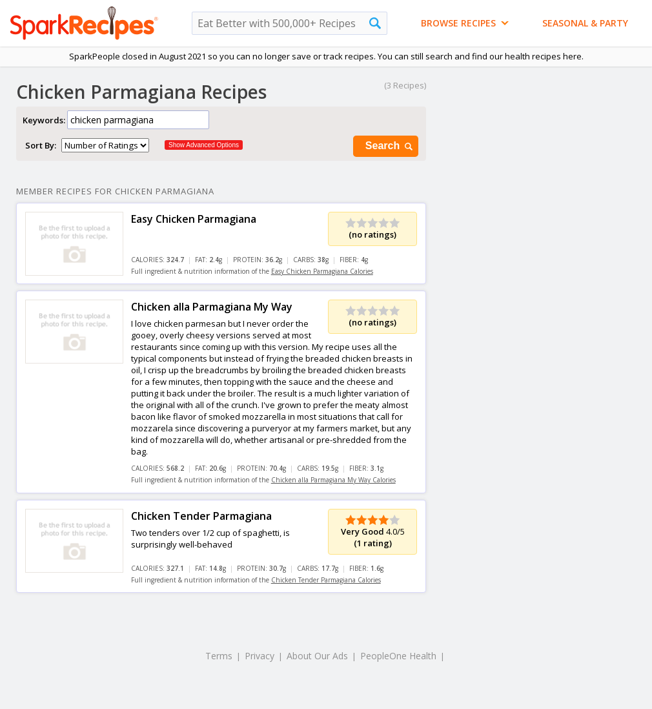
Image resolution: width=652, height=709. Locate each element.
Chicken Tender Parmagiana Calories (326, 579)
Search (389, 146)
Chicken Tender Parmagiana (201, 516)
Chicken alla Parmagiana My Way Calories (333, 479)
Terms (218, 656)
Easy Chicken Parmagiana (193, 219)
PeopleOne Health (398, 656)
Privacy (259, 656)
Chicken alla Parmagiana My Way (211, 307)
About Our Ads (317, 656)
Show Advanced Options (203, 145)
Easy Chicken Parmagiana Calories (322, 271)
